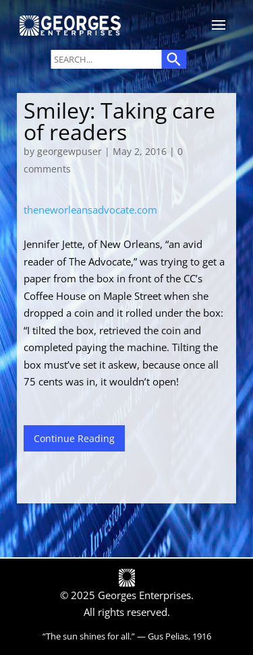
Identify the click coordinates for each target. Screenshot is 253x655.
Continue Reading (74, 438)
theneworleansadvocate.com (90, 209)
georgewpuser (69, 151)
